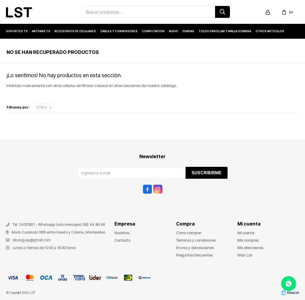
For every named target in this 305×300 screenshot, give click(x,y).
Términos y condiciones (196, 240)
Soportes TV (16, 31)
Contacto (122, 240)
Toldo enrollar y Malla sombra (225, 31)
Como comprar (188, 232)
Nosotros (121, 232)
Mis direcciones (250, 247)
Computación (153, 31)
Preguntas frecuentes (194, 255)
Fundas (188, 31)
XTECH (42, 107)
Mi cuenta (245, 232)
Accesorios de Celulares (75, 31)
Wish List (244, 255)
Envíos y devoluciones (195, 247)
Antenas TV (41, 31)
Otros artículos (270, 31)
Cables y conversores (119, 31)
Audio (173, 31)
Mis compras (248, 240)
